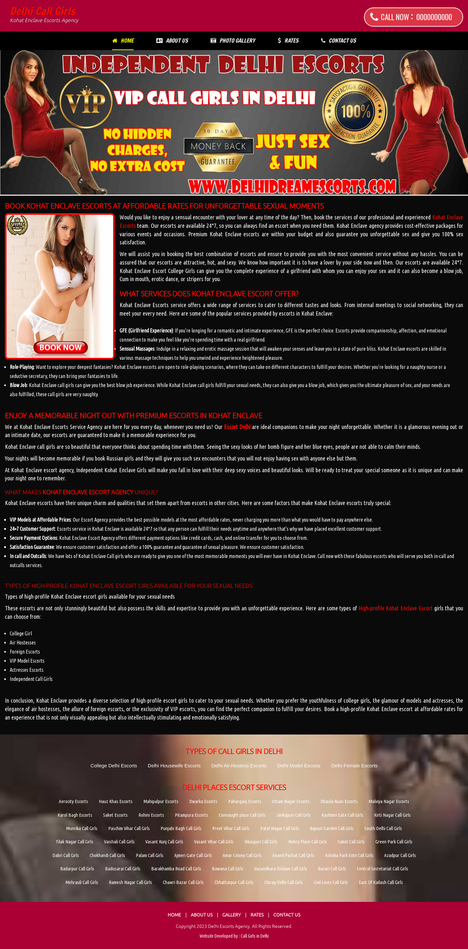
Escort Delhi (237, 426)
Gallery (231, 914)
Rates (288, 40)
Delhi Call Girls (44, 15)
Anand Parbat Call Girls (293, 855)
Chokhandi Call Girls (107, 855)
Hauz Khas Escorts (116, 801)
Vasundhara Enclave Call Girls (280, 868)
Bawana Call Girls (227, 868)
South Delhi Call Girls (383, 828)
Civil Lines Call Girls (331, 882)
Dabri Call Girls (65, 855)
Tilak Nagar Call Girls (74, 841)
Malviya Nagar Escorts (389, 801)
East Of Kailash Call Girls (381, 882)
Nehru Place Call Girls (307, 841)
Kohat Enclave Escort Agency (88, 492)
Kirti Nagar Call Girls (392, 815)
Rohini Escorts (151, 815)
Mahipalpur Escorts (160, 801)
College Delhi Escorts (113, 765)
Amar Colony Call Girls (242, 855)
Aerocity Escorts (73, 801)
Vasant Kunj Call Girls (164, 841)
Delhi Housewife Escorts (174, 765)
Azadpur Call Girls (400, 855)
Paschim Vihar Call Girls (129, 828)
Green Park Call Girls (393, 841)
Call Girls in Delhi (255, 936)
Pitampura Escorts (191, 815)
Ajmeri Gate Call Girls (193, 855)
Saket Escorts (115, 815)
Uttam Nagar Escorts (291, 801)
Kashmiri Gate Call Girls (342, 815)
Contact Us (338, 40)
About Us (172, 40)
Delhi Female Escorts (354, 765)
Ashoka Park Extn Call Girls (349, 855)
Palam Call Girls (149, 855)
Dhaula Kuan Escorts (339, 801)
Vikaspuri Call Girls (261, 841)
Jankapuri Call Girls (293, 815)
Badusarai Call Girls (122, 868)
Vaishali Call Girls (119, 841)
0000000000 (434, 16)
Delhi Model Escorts (298, 765)
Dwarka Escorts (203, 801)
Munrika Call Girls (82, 828)
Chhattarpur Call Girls (234, 882)
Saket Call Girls (351, 841)
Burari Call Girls (332, 868)
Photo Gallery (233, 40)
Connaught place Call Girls (242, 815)
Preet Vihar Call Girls (231, 828)
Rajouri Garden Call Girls (332, 828)
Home (123, 40)
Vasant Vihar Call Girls (214, 841)
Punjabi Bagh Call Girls (181, 828)
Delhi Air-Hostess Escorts (238, 765)
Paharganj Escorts (244, 801)
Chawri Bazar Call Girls (183, 882)
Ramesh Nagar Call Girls (130, 882)
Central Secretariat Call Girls (382, 868)
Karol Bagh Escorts (75, 815)
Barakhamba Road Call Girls (176, 868)
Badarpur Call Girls (77, 868)
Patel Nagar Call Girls (279, 828)
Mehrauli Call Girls (81, 882)
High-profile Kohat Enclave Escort (395, 608)
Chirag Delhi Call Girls (283, 882)
